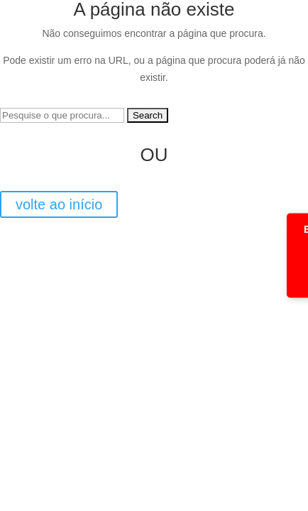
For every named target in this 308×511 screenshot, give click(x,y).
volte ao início (59, 204)
